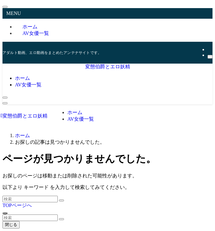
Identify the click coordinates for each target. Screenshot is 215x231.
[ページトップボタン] (4, 213)
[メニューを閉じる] (4, 7)
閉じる (11, 224)
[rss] (209, 49)
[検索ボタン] (4, 98)
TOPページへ (17, 205)
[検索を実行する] (61, 200)
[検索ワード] (30, 199)
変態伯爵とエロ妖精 (107, 66)
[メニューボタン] (4, 103)
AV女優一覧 (35, 33)
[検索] (210, 57)
